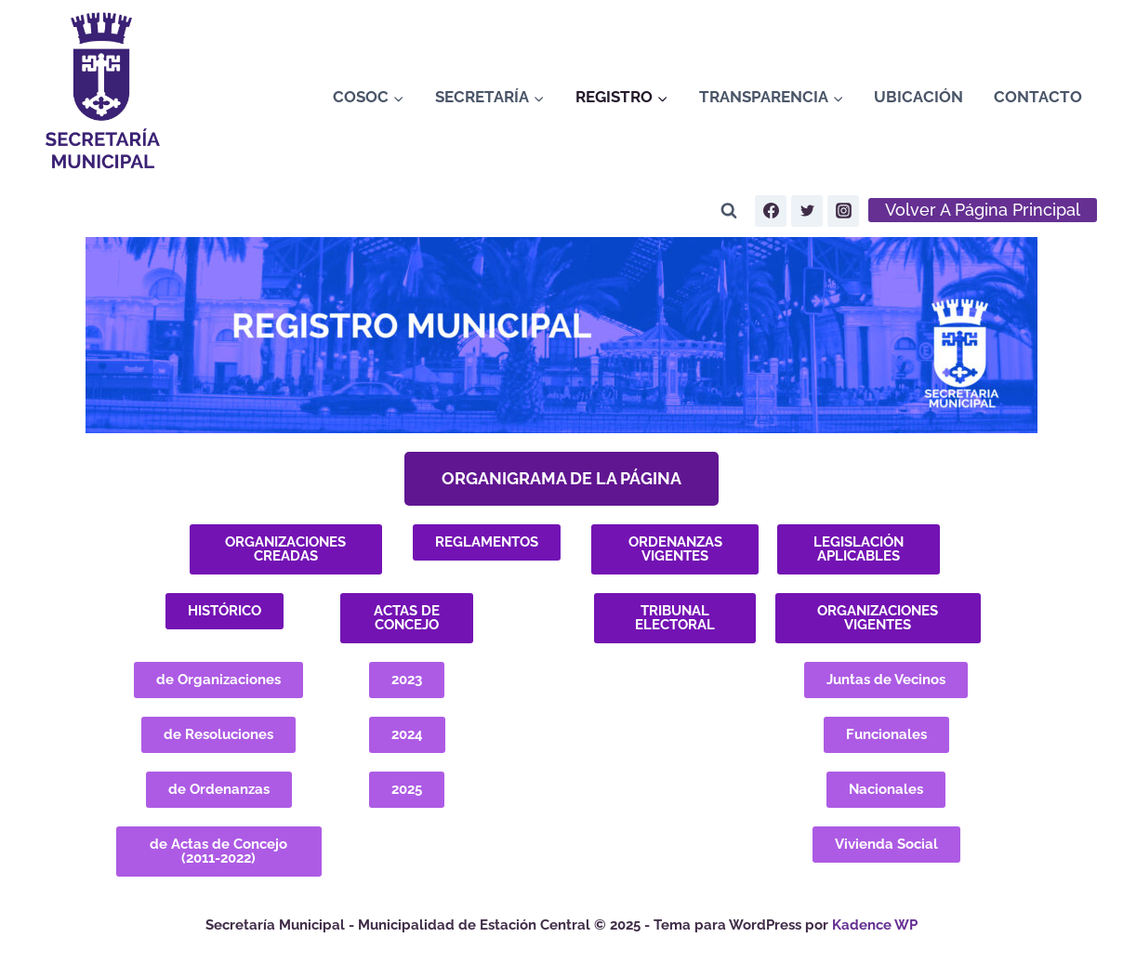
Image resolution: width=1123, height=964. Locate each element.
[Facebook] (770, 211)
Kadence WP (875, 925)
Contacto (1038, 96)
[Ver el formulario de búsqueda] (729, 211)
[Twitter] (807, 211)
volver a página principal (982, 209)
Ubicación (918, 96)
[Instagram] (843, 211)
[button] (561, 479)
